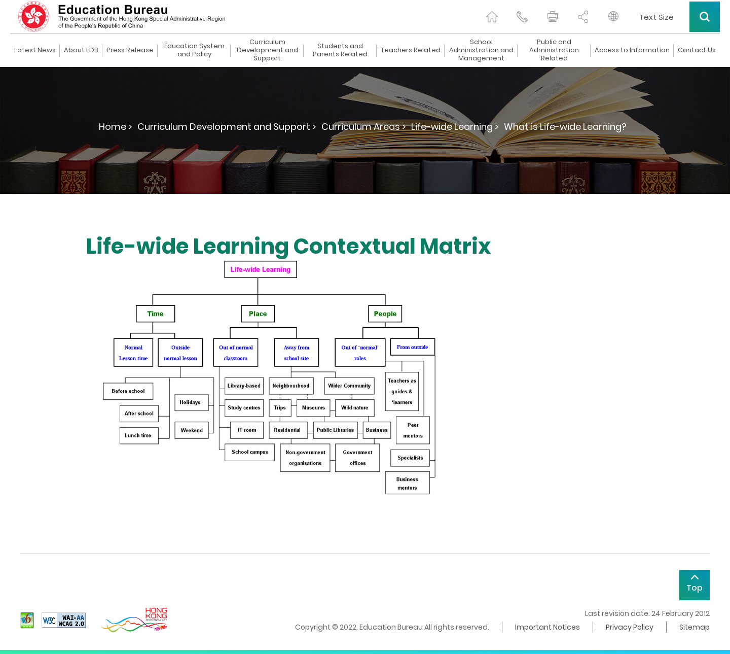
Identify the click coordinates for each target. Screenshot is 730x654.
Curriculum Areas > (363, 126)
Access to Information (632, 50)
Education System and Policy (194, 50)
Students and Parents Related (340, 50)
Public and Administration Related (554, 50)
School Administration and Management (481, 50)
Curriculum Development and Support (267, 50)
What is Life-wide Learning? (565, 126)
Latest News (35, 50)
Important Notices (547, 627)
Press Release (130, 50)
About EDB (81, 50)
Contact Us (697, 50)
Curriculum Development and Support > (226, 126)
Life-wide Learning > (455, 126)
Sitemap (694, 627)
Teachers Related (411, 50)
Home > (115, 126)
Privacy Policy (629, 627)
